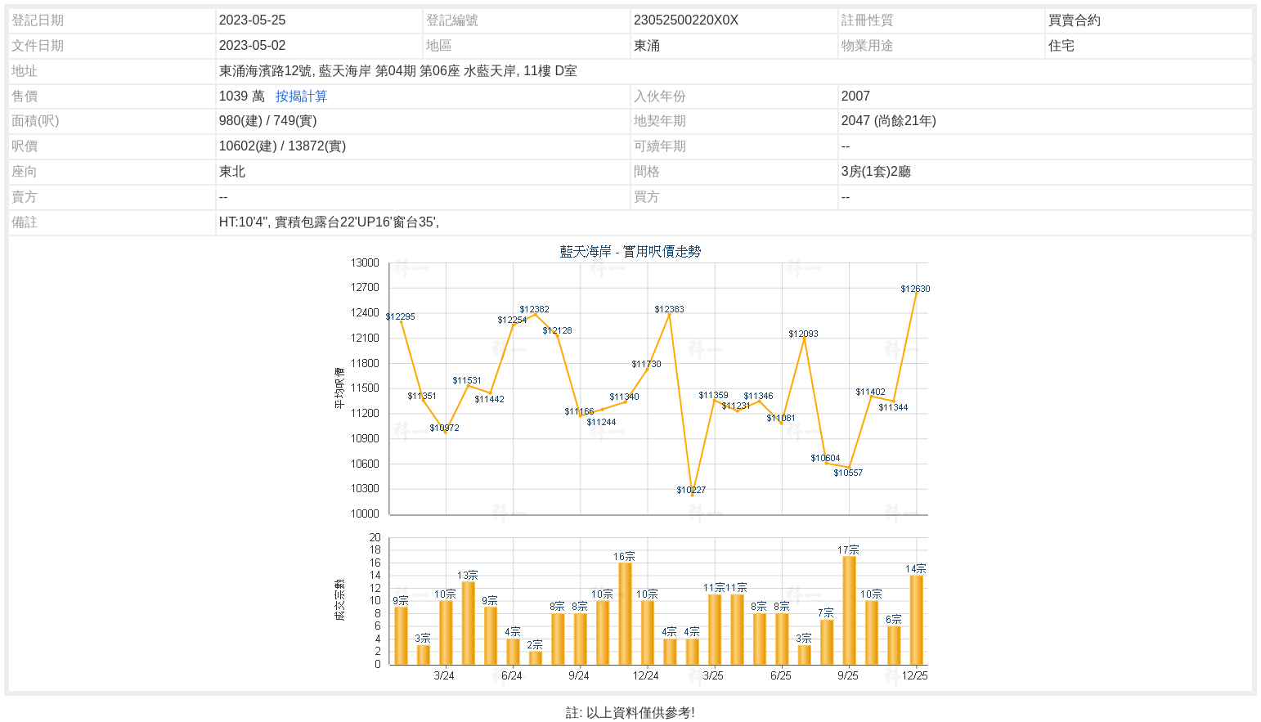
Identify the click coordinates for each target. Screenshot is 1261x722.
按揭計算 (302, 96)
